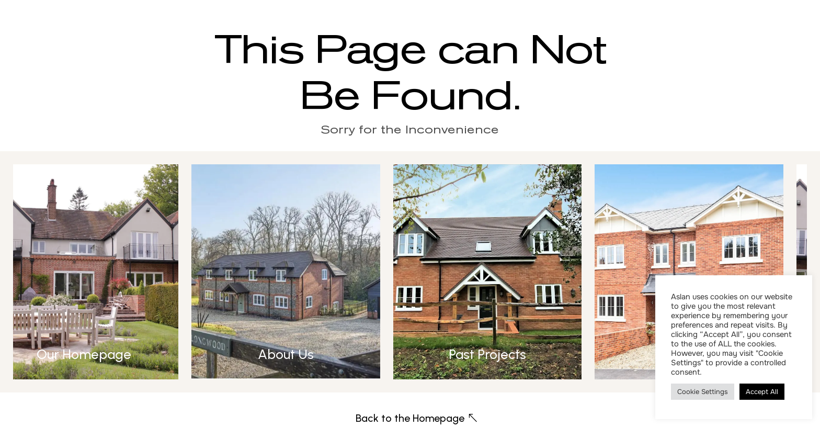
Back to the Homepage (410, 418)
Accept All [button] (762, 391)
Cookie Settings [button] (702, 391)
